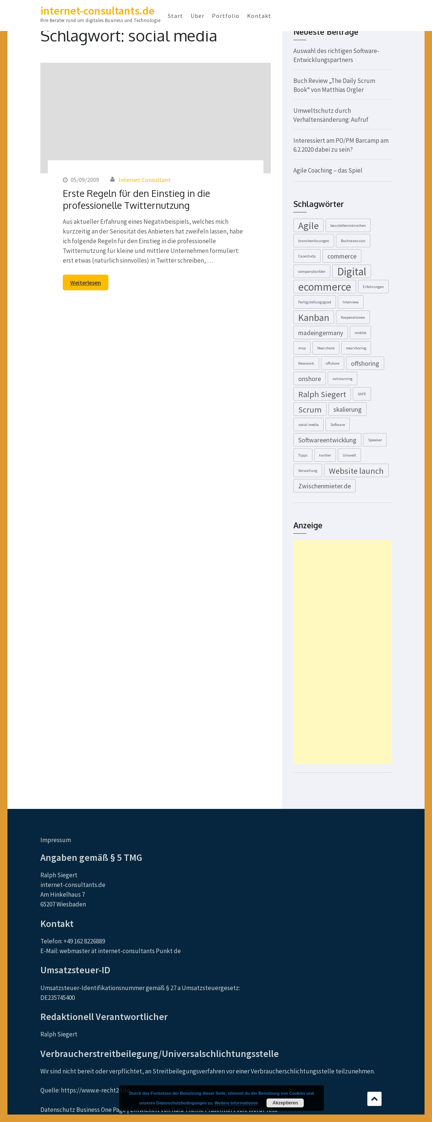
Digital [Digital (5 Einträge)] (351, 271)
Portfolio (226, 15)
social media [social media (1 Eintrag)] (308, 424)
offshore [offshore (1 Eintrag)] (332, 363)
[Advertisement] (342, 652)
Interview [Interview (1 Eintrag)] (351, 302)
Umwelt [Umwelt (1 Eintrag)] (349, 455)
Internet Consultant (144, 179)
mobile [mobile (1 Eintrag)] (360, 332)
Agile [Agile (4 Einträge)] (308, 225)
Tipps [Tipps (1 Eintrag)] (303, 455)
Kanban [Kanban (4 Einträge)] (313, 317)
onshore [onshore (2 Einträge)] (309, 379)
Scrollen (374, 1099)
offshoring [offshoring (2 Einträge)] (365, 363)
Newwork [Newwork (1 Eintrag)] (306, 363)
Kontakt (259, 15)
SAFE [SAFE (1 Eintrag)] (362, 394)
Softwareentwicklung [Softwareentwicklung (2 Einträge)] (327, 440)
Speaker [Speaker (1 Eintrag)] (375, 440)
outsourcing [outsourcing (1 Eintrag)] (342, 378)
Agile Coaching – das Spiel (327, 170)
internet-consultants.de (97, 10)
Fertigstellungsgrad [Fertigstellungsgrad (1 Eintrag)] (314, 302)
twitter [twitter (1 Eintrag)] (325, 455)
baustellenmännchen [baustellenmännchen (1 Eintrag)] (348, 225)
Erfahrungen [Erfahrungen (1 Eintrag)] (373, 286)
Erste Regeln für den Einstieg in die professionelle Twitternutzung (136, 199)
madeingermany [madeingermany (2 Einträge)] (320, 333)
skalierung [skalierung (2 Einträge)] (347, 409)
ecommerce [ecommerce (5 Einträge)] (324, 286)
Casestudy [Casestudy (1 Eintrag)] (307, 256)
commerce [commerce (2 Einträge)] (342, 256)
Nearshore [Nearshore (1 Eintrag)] (325, 348)
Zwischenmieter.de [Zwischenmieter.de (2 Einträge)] (324, 486)
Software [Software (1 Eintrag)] (337, 424)
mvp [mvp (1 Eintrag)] (302, 348)
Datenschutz (57, 1110)
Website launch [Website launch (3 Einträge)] (356, 471)
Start (175, 15)
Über (197, 15)
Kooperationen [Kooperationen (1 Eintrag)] (353, 317)
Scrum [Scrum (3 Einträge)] (310, 409)
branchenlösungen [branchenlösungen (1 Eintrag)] (313, 240)
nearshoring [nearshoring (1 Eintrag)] (356, 348)
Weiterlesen (85, 282)
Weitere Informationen (236, 1103)
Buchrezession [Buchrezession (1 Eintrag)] (353, 240)
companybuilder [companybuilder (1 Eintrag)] (311, 271)
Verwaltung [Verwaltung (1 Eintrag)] (307, 470)
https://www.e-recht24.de (95, 1090)
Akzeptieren (285, 1103)
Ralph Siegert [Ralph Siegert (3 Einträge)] (322, 394)
